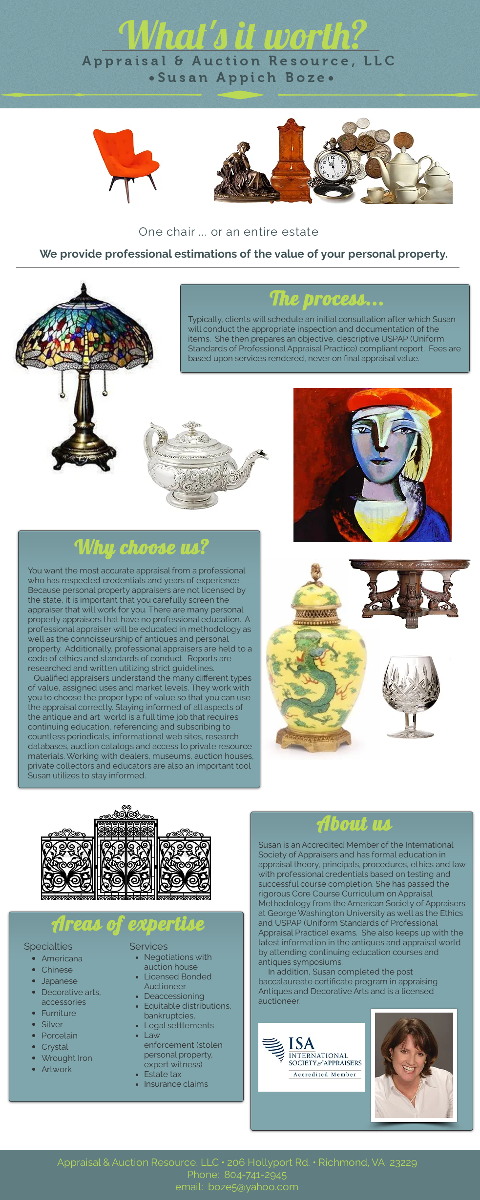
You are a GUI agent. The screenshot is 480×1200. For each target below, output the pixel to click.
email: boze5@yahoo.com (236, 1186)
